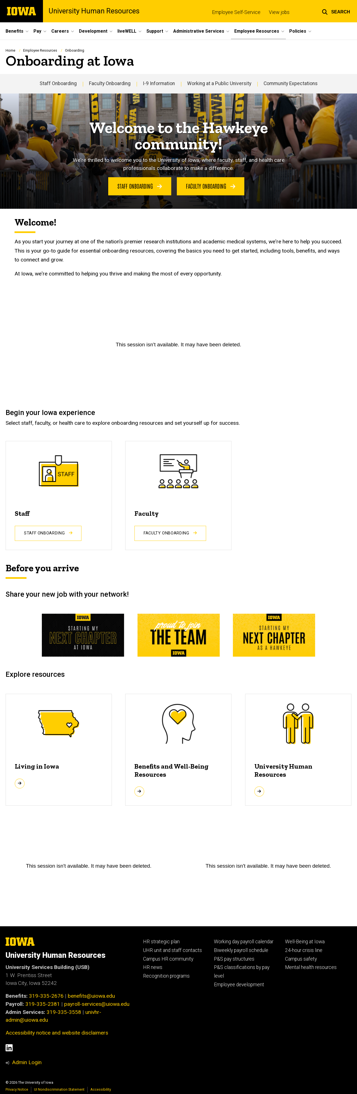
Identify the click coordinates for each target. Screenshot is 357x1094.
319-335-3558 (64, 1012)
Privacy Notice (17, 1089)
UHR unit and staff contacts (172, 950)
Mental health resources (311, 967)
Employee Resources (40, 50)
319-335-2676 (46, 996)
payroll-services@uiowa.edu (96, 1004)
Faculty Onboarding (110, 83)
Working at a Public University (219, 83)
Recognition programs (166, 976)
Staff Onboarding (58, 83)
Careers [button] (60, 31)
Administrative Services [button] (198, 31)
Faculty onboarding (210, 185)
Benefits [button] (14, 31)
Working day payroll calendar (243, 941)
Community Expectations (291, 83)
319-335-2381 (42, 1004)
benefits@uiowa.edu (91, 996)
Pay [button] (37, 31)
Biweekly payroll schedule (241, 950)
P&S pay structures (234, 959)
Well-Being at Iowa (305, 941)
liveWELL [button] (126, 31)
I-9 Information (159, 83)
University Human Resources (94, 11)
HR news (152, 967)
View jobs (279, 12)
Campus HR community (168, 959)
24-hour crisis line (303, 950)
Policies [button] (297, 31)
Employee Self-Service (236, 12)
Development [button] (93, 31)
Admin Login (27, 1062)
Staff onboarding (139, 185)
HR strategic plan (161, 941)
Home (10, 50)
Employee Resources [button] (256, 31)
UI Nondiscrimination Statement (59, 1089)
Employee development (239, 984)
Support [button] (154, 31)
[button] (336, 11)
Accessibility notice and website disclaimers (57, 1033)
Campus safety (301, 959)
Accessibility (100, 1089)
